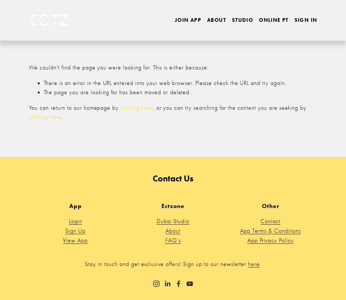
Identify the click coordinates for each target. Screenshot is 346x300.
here (254, 264)
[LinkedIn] (167, 283)
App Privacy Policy (270, 240)
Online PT (274, 20)
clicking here (136, 108)
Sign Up (75, 231)
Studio (242, 20)
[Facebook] (178, 283)
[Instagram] (156, 283)
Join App (188, 20)
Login (75, 221)
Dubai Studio (173, 221)
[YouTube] (189, 283)
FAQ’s (173, 240)
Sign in (306, 20)
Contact (270, 221)
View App (75, 240)
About (216, 20)
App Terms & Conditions (270, 231)
